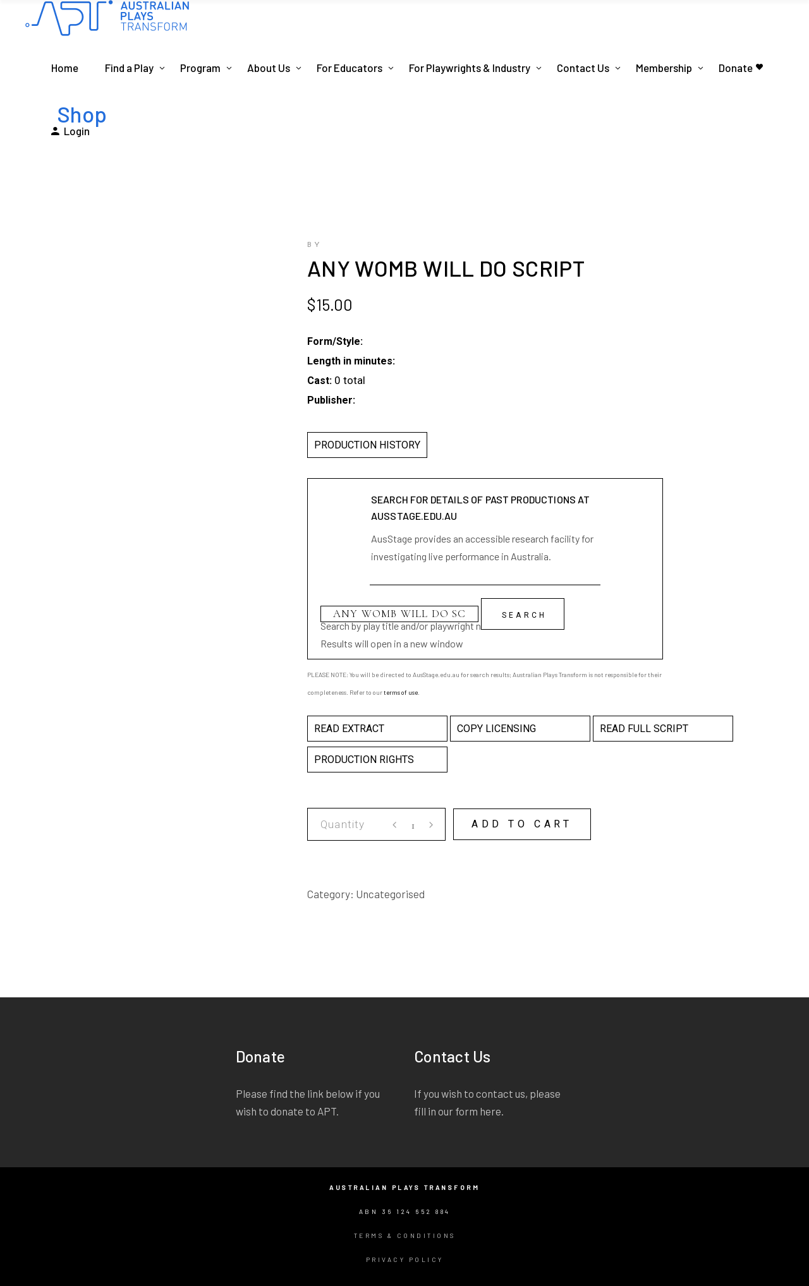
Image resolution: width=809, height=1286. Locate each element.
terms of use (401, 692)
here (490, 1111)
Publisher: (331, 400)
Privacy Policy (405, 1259)
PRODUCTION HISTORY (367, 445)
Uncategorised (390, 893)
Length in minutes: (351, 361)
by (314, 245)
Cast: (319, 381)
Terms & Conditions (405, 1235)
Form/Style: (335, 341)
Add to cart (522, 824)
